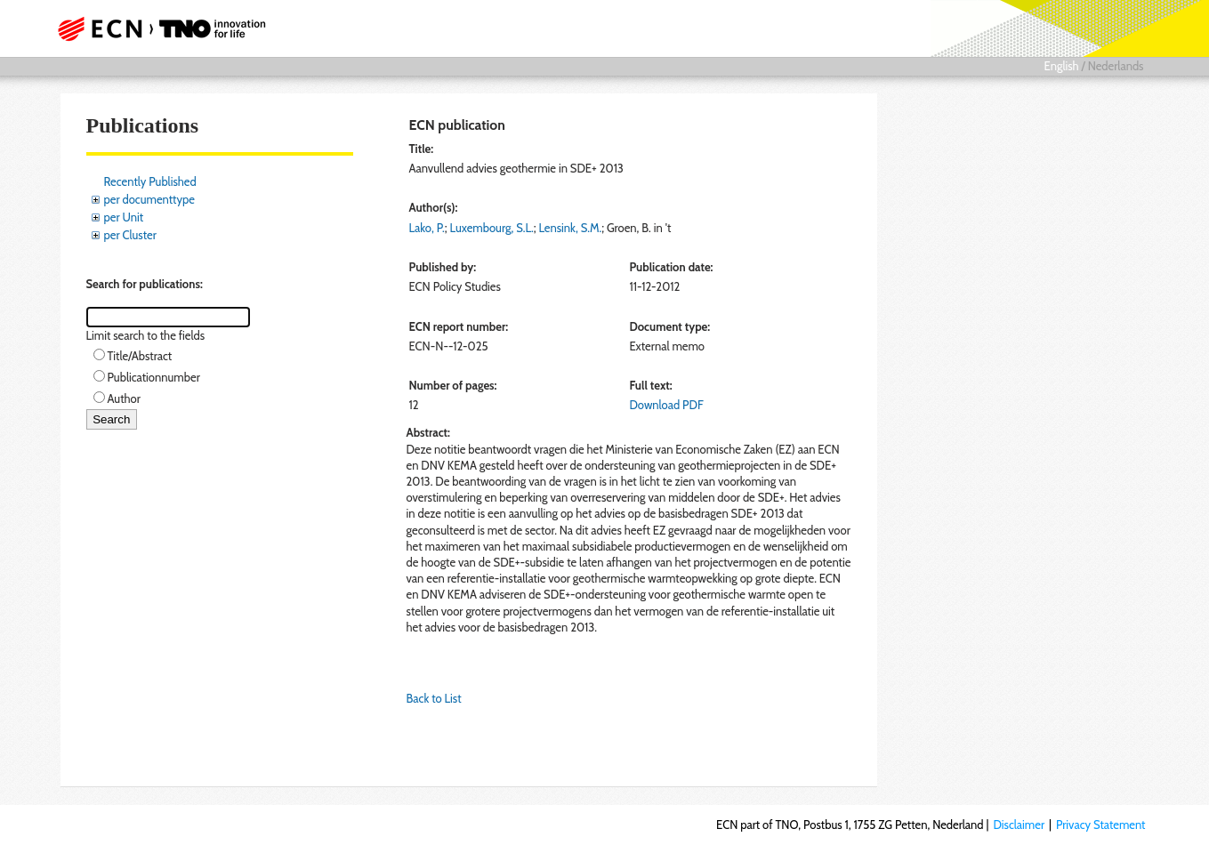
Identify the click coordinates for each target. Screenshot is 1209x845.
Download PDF (666, 405)
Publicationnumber (154, 377)
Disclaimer (1018, 824)
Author (124, 398)
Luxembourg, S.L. (492, 228)
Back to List (434, 698)
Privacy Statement (1101, 824)
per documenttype (149, 199)
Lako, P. (427, 228)
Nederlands (1116, 66)
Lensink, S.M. (569, 228)
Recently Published (150, 181)
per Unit (124, 217)
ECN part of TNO (155, 28)
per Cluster (130, 235)
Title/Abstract (140, 356)
